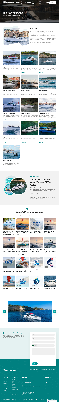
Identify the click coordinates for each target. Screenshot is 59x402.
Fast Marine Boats (49, 399)
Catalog (47, 2)
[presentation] (40, 358)
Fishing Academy (15, 394)
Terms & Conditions (6, 399)
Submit (35, 363)
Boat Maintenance (14, 382)
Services (29, 2)
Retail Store (14, 392)
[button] (4, 311)
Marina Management (14, 385)
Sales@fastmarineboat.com (28, 380)
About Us (5, 381)
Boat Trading (14, 379)
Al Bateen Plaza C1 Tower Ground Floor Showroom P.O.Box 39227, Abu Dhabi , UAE (31, 385)
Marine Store (33, 2)
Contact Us (53, 2)
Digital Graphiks (34, 399)
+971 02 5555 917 (26, 383)
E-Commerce (14, 391)
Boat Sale (22, 2)
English (50, 401)
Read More (5, 72)
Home (18, 2)
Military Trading (15, 389)
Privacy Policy (13, 399)
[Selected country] (34, 345)
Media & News (40, 2)
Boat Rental (14, 387)
